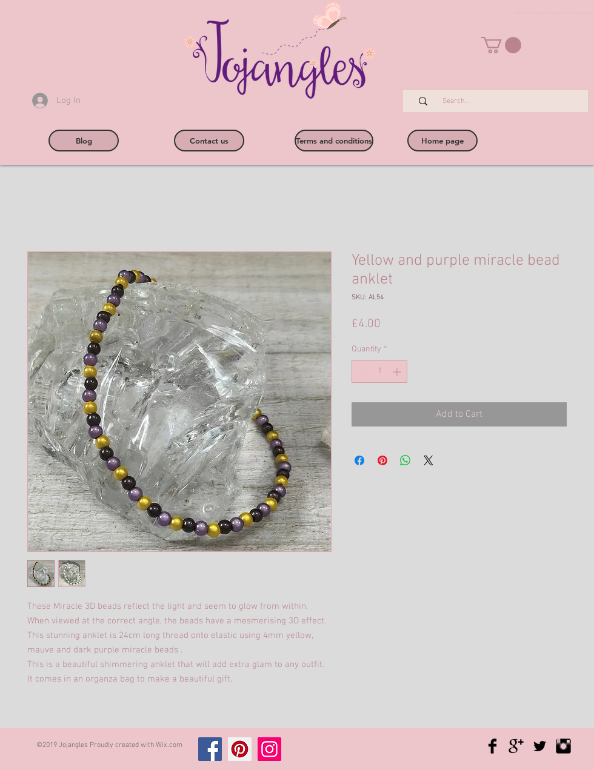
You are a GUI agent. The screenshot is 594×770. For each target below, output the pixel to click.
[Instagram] (269, 749)
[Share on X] (428, 460)
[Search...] (501, 101)
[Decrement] (361, 371)
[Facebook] (210, 749)
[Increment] (397, 371)
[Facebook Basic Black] (492, 746)
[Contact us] (209, 140)
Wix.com (169, 745)
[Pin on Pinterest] (382, 460)
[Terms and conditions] (334, 140)
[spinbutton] (379, 371)
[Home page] (442, 140)
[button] (501, 45)
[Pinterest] (240, 749)
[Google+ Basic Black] (516, 746)
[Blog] (83, 140)
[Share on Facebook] (359, 460)
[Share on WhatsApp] (405, 460)
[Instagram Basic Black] (563, 746)
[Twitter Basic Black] (539, 746)
